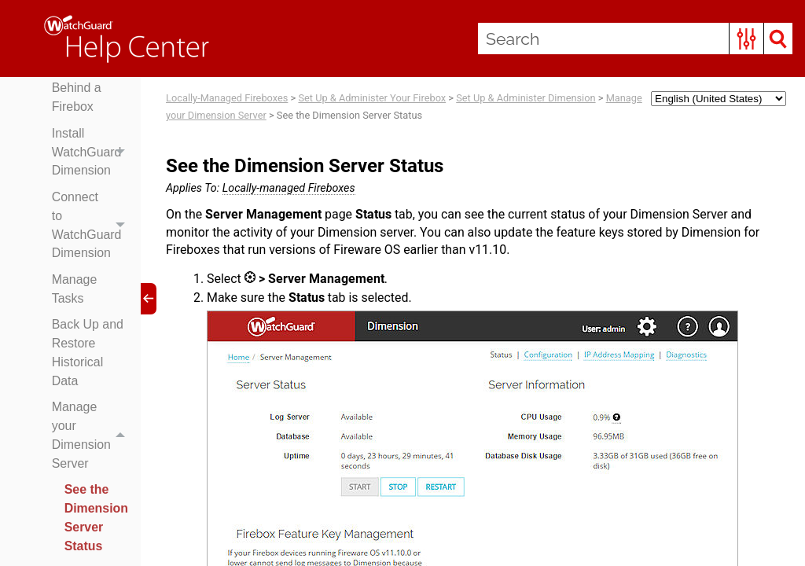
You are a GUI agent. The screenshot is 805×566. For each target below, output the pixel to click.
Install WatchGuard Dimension (92, 157)
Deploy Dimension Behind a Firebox (82, 84)
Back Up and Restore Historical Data (88, 359)
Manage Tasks (74, 294)
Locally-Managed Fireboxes (227, 98)
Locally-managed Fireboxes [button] (289, 187)
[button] (746, 38)
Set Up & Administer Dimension (525, 98)
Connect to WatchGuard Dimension (92, 231)
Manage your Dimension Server (92, 442)
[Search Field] (635, 38)
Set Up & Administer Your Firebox (373, 98)
